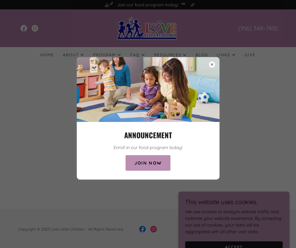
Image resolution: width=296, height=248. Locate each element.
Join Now (148, 163)
